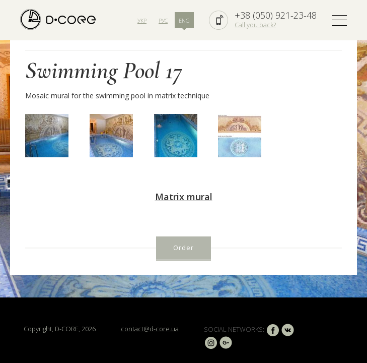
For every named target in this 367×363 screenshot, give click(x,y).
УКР (141, 20)
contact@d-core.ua (150, 328)
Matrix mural (183, 197)
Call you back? (255, 24)
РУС (163, 20)
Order (183, 247)
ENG (184, 20)
